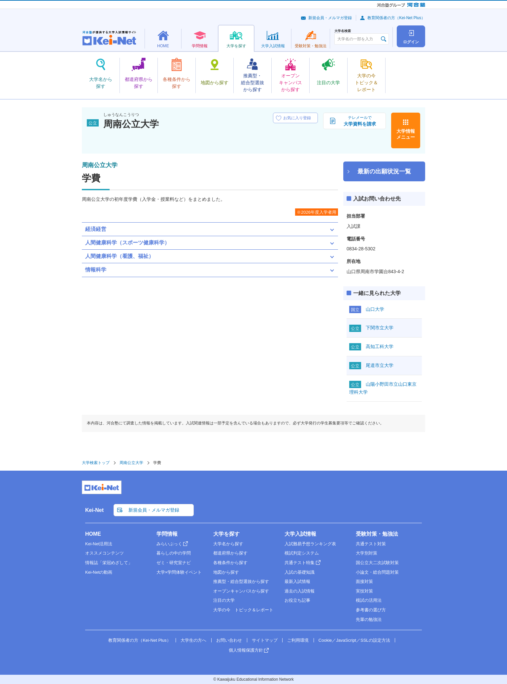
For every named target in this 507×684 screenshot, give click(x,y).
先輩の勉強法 (369, 619)
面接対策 (364, 581)
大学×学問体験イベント (179, 572)
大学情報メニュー (405, 134)
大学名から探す (228, 543)
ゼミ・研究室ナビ (173, 562)
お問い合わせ (229, 640)
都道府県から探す (230, 553)
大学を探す (226, 534)
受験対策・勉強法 (377, 534)
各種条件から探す (230, 562)
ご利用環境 (298, 640)
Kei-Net (94, 510)
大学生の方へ (193, 640)
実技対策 (364, 591)
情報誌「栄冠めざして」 (108, 562)
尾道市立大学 (379, 365)
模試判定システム (302, 553)
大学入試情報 (300, 534)
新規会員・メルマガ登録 (330, 18)
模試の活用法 (369, 600)
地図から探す (226, 572)
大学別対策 (366, 553)
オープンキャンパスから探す (241, 591)
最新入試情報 (297, 581)
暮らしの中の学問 (173, 553)
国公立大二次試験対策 (377, 562)
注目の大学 (224, 600)
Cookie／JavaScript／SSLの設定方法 (354, 640)
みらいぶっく (169, 543)
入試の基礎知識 (300, 572)
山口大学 (375, 309)
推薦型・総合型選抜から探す (241, 581)
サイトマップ (265, 640)
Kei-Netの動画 (98, 572)
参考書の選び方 (371, 609)
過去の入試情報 (300, 591)
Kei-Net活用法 (98, 543)
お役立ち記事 (297, 600)
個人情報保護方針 (246, 650)
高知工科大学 (379, 346)
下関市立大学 (379, 327)
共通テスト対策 (371, 543)
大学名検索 (342, 31)
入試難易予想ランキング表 (310, 543)
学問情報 (167, 534)
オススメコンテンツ (104, 553)
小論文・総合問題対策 (377, 572)
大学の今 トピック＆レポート (243, 609)
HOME (93, 534)
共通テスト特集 (300, 562)
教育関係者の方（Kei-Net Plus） (396, 18)
